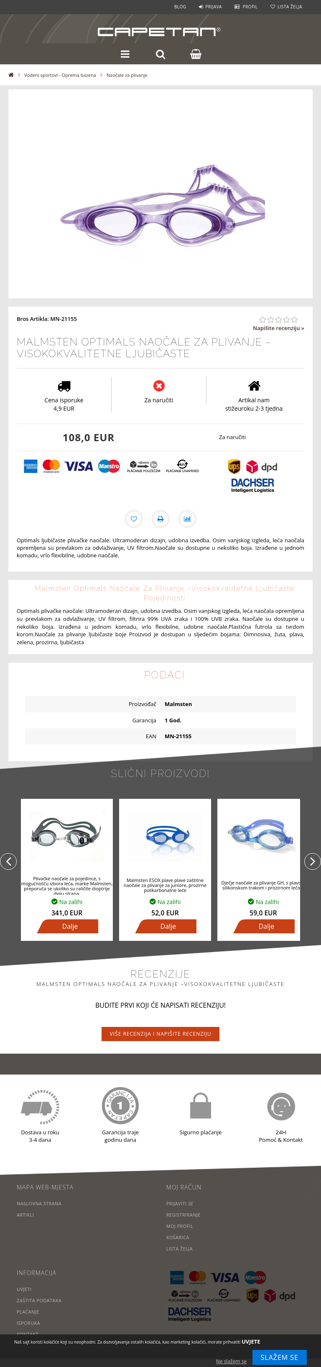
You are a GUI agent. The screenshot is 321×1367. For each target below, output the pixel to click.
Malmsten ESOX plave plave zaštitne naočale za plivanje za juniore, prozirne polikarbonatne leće (165, 885)
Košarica (178, 1237)
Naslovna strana (39, 1203)
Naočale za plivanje (127, 75)
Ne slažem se (231, 1361)
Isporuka (29, 1323)
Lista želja (290, 7)
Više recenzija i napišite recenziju (160, 1033)
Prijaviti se (180, 1203)
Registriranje (183, 1215)
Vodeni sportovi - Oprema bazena (60, 75)
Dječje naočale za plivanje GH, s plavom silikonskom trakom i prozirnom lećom (263, 885)
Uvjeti (24, 1289)
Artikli (25, 1215)
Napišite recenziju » (278, 328)
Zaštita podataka (39, 1300)
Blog (180, 7)
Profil (249, 7)
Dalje (70, 926)
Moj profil (180, 1226)
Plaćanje (28, 1312)
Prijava (213, 7)
